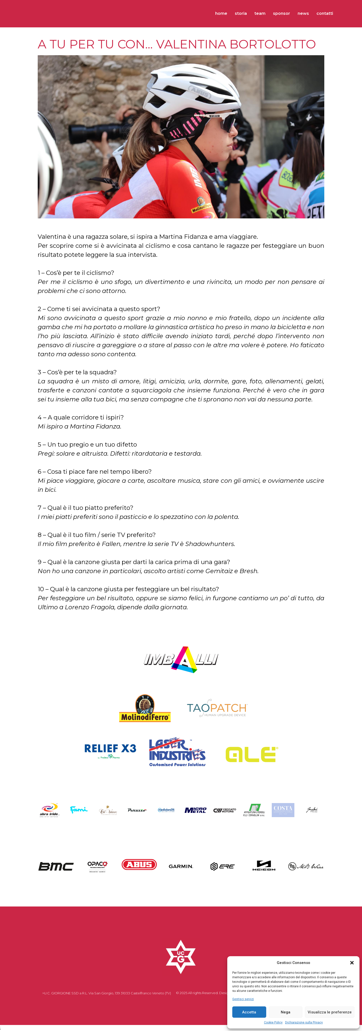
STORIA (241, 13)
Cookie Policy (273, 1022)
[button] (351, 962)
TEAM (259, 13)
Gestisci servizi (243, 999)
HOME (221, 13)
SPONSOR (281, 13)
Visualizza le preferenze (330, 1012)
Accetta (249, 1012)
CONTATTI (324, 13)
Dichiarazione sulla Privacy (304, 1022)
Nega (285, 1012)
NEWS (303, 13)
